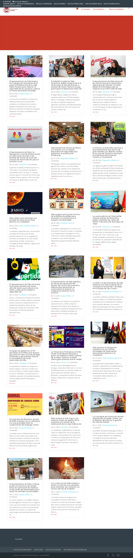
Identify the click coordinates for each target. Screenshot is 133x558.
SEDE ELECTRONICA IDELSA (93, 4)
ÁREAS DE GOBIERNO (116, 11)
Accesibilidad (44, 555)
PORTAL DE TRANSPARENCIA (25, 4)
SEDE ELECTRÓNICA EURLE (112, 4)
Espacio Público (24, 94)
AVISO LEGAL (38, 550)
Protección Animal (25, 428)
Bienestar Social (66, 223)
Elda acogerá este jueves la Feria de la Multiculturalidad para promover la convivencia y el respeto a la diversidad (65, 217)
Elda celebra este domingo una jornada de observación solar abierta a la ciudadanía (23, 220)
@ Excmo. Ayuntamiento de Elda (26, 555)
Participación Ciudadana (111, 291)
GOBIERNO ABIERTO (9, 4)
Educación (22, 165)
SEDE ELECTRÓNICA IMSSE (75, 4)
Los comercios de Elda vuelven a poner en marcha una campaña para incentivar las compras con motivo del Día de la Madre (65, 486)
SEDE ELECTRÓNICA (60, 4)
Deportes (64, 92)
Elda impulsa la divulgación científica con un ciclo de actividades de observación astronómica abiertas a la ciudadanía (105, 351)
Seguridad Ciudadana (68, 158)
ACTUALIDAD (85, 11)
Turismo (64, 362)
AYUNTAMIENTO (98, 11)
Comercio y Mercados (68, 492)
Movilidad (22, 295)
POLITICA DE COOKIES (53, 550)
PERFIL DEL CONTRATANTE (44, 4)
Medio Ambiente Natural (27, 226)
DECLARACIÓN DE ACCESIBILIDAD (75, 550)
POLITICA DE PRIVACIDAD (22, 550)
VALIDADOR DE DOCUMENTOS (12, 6)
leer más (12, 116)
